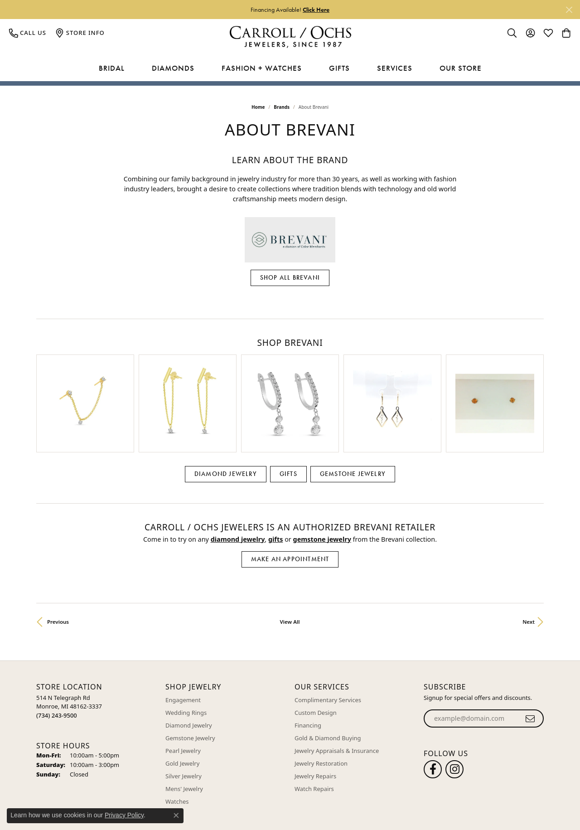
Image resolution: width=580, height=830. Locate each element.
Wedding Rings (186, 649)
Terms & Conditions (443, 805)
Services (394, 68)
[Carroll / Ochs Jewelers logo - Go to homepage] (290, 37)
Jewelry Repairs (315, 712)
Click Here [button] (316, 9)
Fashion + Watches (262, 68)
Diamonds (173, 68)
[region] (290, 371)
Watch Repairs (314, 725)
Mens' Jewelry (184, 725)
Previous (58, 557)
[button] (512, 33)
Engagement (183, 636)
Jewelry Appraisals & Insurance (337, 687)
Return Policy (345, 805)
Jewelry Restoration (321, 699)
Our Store (461, 68)
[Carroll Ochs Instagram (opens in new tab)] (454, 705)
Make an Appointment (290, 495)
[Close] (569, 9)
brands (282, 107)
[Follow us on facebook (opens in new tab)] (433, 705)
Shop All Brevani (290, 277)
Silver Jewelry (183, 712)
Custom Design (316, 649)
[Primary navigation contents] (290, 68)
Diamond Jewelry (225, 410)
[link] (27, 33)
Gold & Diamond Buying (328, 674)
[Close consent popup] (176, 815)
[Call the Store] (56, 651)
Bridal (112, 68)
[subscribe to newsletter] (530, 654)
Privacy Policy (390, 805)
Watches (176, 737)
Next (528, 557)
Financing (308, 661)
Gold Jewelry (182, 699)
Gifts (339, 68)
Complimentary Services (328, 636)
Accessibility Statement (508, 805)
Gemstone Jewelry (353, 410)
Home (258, 107)
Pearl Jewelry (183, 687)
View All (290, 557)
